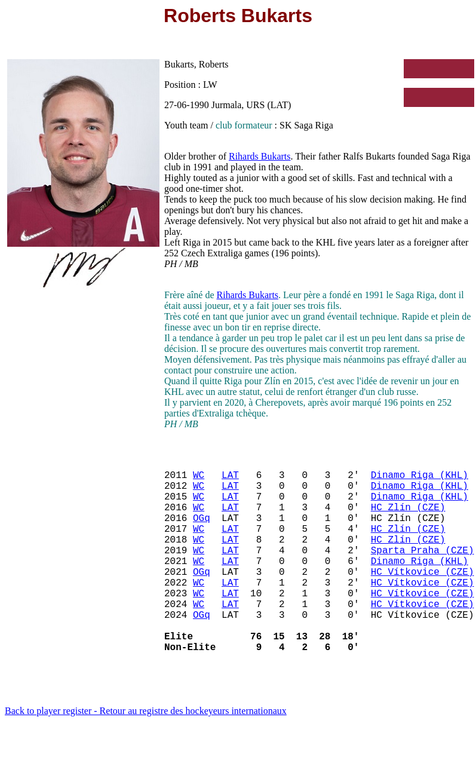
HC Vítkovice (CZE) (422, 597)
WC (198, 479)
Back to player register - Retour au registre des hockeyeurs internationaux (146, 754)
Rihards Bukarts (260, 156)
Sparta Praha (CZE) (422, 571)
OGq (201, 531)
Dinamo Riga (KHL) (419, 479)
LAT (230, 479)
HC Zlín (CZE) (408, 518)
